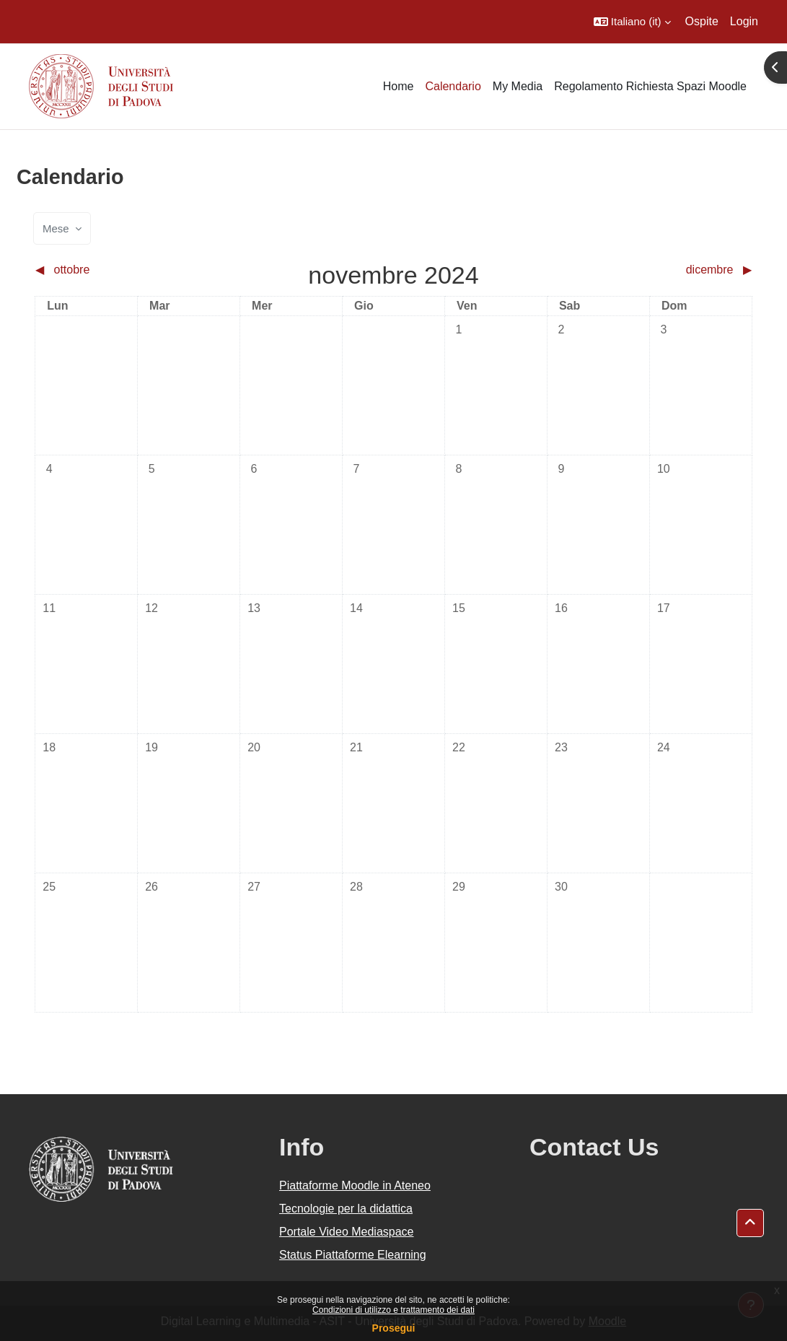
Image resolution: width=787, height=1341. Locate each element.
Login (744, 21)
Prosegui (394, 1328)
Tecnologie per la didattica (346, 1208)
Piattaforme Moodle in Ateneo (355, 1185)
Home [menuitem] (398, 86)
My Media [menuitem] (517, 86)
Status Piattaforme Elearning (352, 1255)
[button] (632, 21)
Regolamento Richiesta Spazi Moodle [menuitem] (650, 86)
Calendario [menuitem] (452, 86)
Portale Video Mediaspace (346, 1232)
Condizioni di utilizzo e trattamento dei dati (393, 1310)
